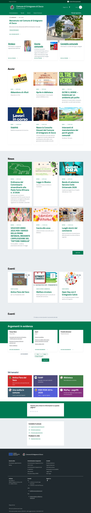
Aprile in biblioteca (44, 92)
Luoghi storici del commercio (69, 229)
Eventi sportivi (65, 289)
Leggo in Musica (43, 182)
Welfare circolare (44, 292)
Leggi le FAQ (49, 471)
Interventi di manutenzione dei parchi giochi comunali (70, 131)
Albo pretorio (30, 471)
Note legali (48, 473)
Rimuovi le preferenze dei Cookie (15, 508)
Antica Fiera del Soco (20, 292)
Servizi (28, 13)
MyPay (10, 465)
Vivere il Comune (38, 13)
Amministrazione (13, 13)
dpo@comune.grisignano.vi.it (36, 491)
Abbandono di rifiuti (19, 92)
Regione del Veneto (12, 1)
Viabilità (14, 127)
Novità (22, 13)
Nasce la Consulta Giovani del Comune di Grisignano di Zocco (46, 130)
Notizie (12, 179)
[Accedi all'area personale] (74, 1)
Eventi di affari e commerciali (43, 289)
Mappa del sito (12, 505)
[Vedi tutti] (14, 35)
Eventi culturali (14, 289)
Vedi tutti (45, 360)
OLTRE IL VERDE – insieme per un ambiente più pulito (70, 95)
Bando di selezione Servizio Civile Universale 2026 (70, 184)
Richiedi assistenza (50, 463)
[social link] (69, 7)
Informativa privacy (50, 467)
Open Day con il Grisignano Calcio (69, 293)
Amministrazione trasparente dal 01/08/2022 (35, 468)
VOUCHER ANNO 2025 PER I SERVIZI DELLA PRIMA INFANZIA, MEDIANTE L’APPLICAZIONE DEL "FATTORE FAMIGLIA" (20, 234)
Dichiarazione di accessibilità (52, 469)
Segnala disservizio (50, 465)
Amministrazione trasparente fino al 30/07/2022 (35, 464)
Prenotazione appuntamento (15, 463)
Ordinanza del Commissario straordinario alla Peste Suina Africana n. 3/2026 (20, 187)
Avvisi (12, 89)
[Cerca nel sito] (80, 7)
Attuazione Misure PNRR (33, 473)
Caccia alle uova (43, 228)
